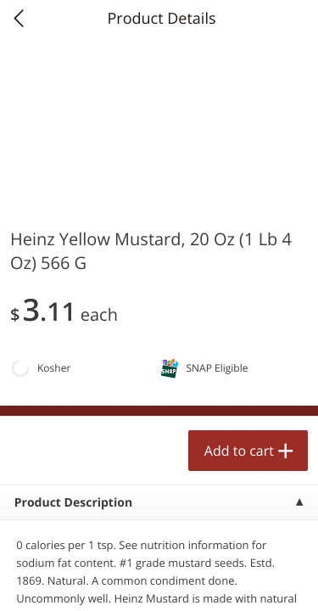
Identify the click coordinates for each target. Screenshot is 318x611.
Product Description (73, 503)
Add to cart (239, 450)
